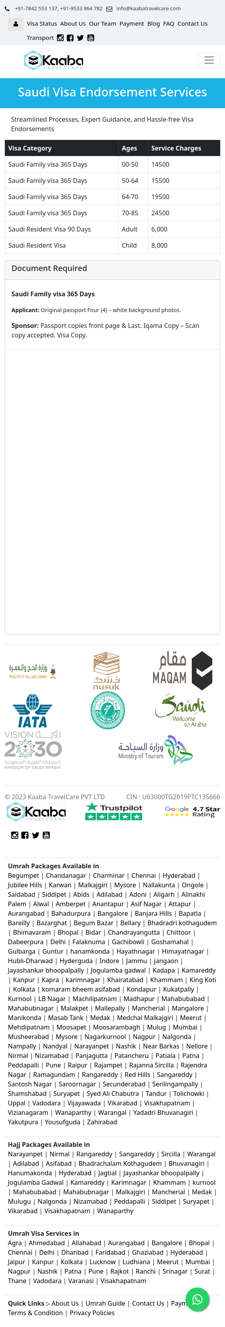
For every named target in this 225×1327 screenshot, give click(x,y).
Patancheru (132, 1055)
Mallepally (110, 1008)
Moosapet (71, 1027)
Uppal (16, 1103)
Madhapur (139, 998)
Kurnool (20, 998)
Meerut (191, 1017)
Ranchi (146, 1271)
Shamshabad (28, 1093)
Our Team (102, 23)
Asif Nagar (146, 904)
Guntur (53, 951)
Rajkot (119, 1271)
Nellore (197, 1046)
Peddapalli (23, 1065)
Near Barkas (162, 1046)
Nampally (22, 1046)
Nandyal (55, 1046)
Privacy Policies (92, 1312)
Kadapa (165, 970)
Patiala (165, 1055)
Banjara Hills (153, 913)
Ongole (193, 885)
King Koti (203, 979)
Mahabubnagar (31, 1008)
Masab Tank (65, 1017)
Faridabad (110, 1252)
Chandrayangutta (134, 932)
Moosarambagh (116, 1027)
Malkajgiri (93, 885)
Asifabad (59, 1163)
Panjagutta (92, 1055)
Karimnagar (128, 1182)
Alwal (41, 904)
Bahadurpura (72, 913)
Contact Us (193, 23)
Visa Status (42, 23)
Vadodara (46, 1103)
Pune (54, 1065)
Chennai (143, 875)
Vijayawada (84, 1103)
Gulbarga (22, 951)
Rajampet (109, 1065)
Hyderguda (77, 960)
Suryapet (66, 1093)
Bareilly (19, 923)
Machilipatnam (96, 998)
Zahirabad (102, 1122)
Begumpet (23, 875)
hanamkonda (90, 951)
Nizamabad (51, 1055)
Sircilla (170, 1154)
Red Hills (137, 1074)
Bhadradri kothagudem (182, 923)
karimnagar (83, 979)
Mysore (125, 885)
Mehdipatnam (29, 1027)
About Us (73, 23)
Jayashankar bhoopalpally (46, 970)
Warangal (112, 1112)
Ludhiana (136, 1261)
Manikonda (24, 1017)
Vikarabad (122, 1103)
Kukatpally (179, 989)
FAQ (168, 23)
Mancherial (148, 1008)
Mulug (156, 1027)
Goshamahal (170, 941)
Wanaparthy (73, 1112)
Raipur (77, 1065)
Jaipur (16, 1261)
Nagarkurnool (105, 1036)
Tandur (156, 1093)
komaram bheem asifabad (81, 989)
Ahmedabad (46, 1243)
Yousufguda (62, 1122)
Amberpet (70, 904)
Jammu (137, 960)
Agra (15, 1243)
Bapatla (190, 913)
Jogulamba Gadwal (36, 1182)
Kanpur (24, 979)
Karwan (60, 885)
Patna (190, 1055)
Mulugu (19, 1201)
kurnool (204, 1182)
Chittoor (178, 932)
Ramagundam (54, 1074)
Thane (17, 1280)
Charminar (109, 875)
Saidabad (22, 894)
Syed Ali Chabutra (113, 1093)
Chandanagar (66, 875)
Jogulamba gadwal (118, 970)
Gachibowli (128, 941)
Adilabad (110, 894)
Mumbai (185, 1027)
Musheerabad (28, 1036)
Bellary (130, 923)
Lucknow (102, 1261)
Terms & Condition (35, 1312)
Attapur (179, 904)
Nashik (126, 1046)
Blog (153, 23)
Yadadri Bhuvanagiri (163, 1112)
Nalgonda (176, 1036)
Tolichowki (189, 1093)
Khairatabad (126, 979)
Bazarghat (52, 923)
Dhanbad (75, 1252)
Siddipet (54, 894)
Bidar (93, 932)
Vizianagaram (28, 1112)
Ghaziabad (148, 1252)
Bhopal (69, 932)
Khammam (166, 979)
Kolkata (24, 989)
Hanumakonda (30, 1173)
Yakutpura (24, 1122)
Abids (81, 894)
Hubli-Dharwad (30, 960)
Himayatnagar (184, 951)
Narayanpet (91, 1046)
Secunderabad (124, 1084)
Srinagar (175, 1271)
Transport (40, 37)
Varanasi (81, 1280)
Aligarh (164, 894)
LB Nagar (52, 998)
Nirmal (18, 1055)
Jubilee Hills (25, 885)
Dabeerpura (26, 941)
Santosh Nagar (30, 1084)
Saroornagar (77, 1084)
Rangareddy (100, 1074)
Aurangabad (26, 913)
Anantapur (108, 904)
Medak (100, 1017)
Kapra (50, 979)
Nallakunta (160, 885)
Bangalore (113, 913)
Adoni (138, 894)
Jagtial (107, 1173)
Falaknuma (88, 941)
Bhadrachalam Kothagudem (120, 1163)
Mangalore (188, 1008)
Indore (110, 960)
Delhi (58, 941)
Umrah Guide (105, 1303)
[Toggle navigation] (209, 60)
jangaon (167, 960)
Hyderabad (179, 875)
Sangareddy (175, 1074)
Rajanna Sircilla (151, 1065)
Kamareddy (199, 970)
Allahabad (86, 1243)
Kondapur (142, 989)
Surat (202, 1271)
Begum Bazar (93, 923)
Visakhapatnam (167, 1103)
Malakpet (75, 1008)
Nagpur (145, 1036)
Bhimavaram (32, 932)
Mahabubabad (183, 998)
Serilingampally (175, 1084)
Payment (131, 23)
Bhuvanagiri (187, 1163)
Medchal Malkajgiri (145, 1017)
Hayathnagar (136, 951)
